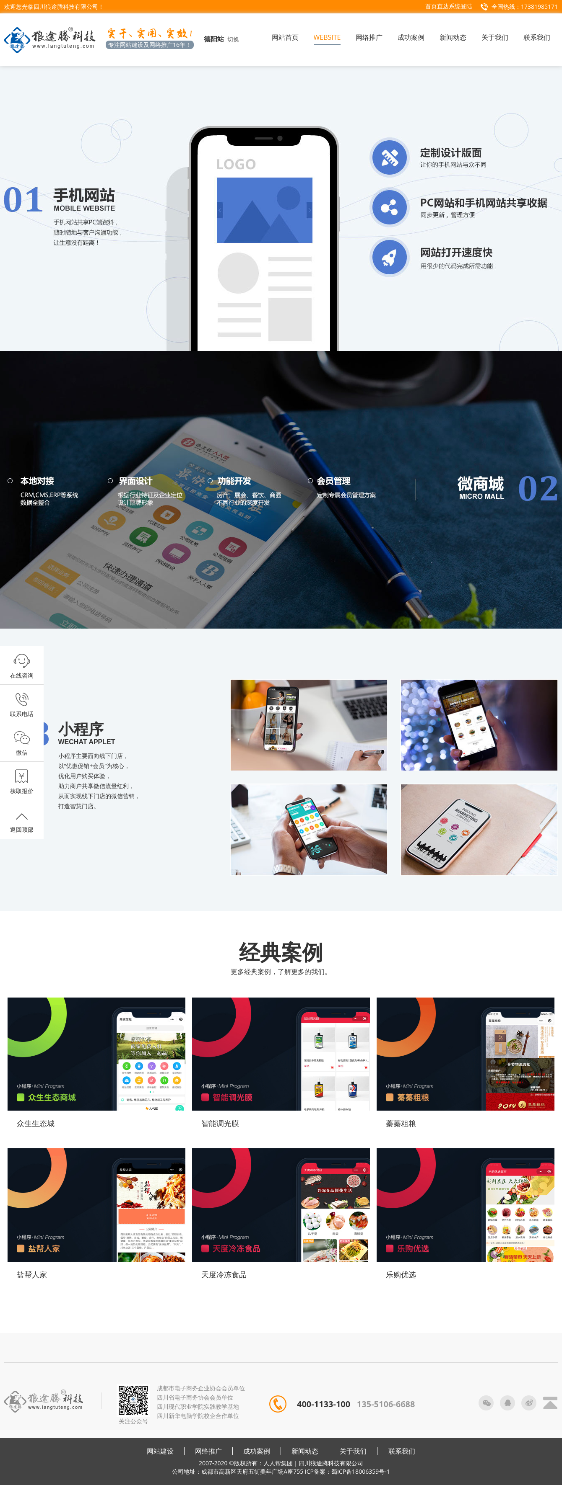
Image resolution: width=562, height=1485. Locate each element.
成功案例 (256, 1451)
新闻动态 (304, 1451)
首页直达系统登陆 (448, 6)
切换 (233, 39)
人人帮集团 (278, 1463)
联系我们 (401, 1451)
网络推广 (208, 1451)
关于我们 (353, 1451)
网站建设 (160, 1451)
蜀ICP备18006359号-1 (360, 1471)
